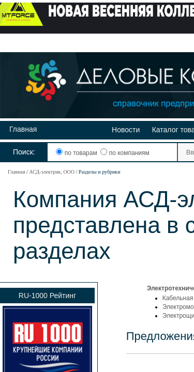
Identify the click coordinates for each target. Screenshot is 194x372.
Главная (23, 129)
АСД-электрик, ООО (51, 172)
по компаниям (124, 153)
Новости (126, 130)
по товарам (77, 153)
